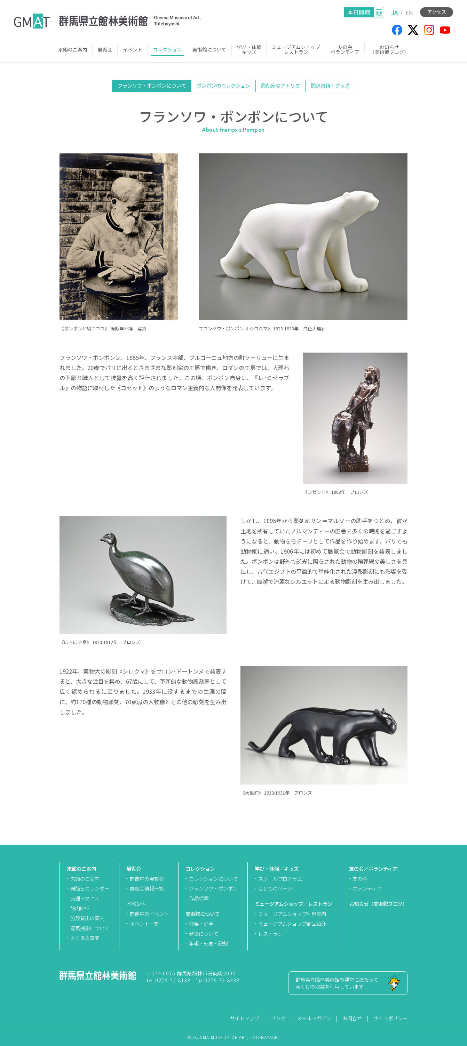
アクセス (436, 11)
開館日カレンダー (89, 888)
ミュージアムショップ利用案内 (292, 913)
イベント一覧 (144, 923)
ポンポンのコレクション (223, 85)
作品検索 (198, 898)
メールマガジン (314, 1018)
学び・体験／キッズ (277, 868)
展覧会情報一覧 (147, 888)
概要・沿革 (201, 923)
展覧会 (105, 49)
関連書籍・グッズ (330, 85)
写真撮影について (89, 928)
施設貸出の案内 (87, 918)
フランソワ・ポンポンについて (152, 85)
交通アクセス (84, 898)
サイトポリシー (390, 1018)
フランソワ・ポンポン (213, 888)
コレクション (167, 49)
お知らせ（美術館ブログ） (389, 49)
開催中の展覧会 (147, 878)
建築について (203, 933)
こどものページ (275, 888)
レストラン (270, 933)
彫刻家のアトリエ (280, 85)
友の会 (360, 878)
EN (409, 12)
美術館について (209, 49)
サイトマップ (244, 1018)
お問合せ (352, 1018)
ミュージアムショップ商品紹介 (292, 923)
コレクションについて (213, 878)
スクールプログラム (280, 878)
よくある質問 (85, 937)
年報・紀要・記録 (208, 943)
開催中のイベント (149, 913)
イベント (132, 49)
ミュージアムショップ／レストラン (293, 903)
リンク (278, 1018)
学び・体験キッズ (249, 49)
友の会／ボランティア (373, 868)
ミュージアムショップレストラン (296, 49)
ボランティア (367, 888)
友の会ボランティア (345, 49)
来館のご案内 (72, 49)
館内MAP (79, 908)
